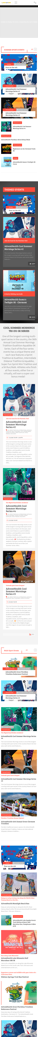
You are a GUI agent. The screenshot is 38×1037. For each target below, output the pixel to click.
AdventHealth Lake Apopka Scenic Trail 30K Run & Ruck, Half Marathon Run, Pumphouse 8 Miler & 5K (24, 923)
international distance (25, 430)
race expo (13, 433)
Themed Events (9, 86)
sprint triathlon (14, 430)
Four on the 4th (11, 67)
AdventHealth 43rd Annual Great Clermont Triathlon (18, 822)
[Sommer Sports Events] (6, 3)
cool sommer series (25, 431)
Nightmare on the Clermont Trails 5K (24, 150)
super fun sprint (10, 432)
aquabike (17, 431)
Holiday (9, 64)
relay (13, 431)
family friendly (16, 516)
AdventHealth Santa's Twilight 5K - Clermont (15, 301)
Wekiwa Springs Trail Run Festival (15, 977)
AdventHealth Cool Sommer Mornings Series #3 (16, 114)
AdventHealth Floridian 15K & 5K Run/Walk (15, 140)
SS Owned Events (6, 136)
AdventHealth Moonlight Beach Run (15, 903)
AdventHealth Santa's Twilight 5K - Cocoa (24, 163)
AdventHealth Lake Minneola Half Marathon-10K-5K (14, 959)
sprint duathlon (19, 432)
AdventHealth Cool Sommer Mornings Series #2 (16, 90)
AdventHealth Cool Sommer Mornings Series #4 (22, 127)
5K (8, 430)
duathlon (8, 431)
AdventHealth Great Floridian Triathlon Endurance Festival (17, 673)
